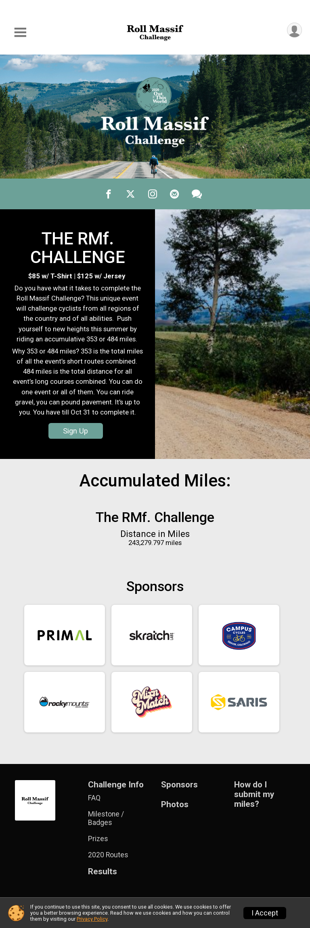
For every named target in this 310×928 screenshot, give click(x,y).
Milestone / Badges (106, 818)
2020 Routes (108, 855)
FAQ (94, 798)
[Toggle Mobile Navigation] (20, 32)
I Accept (264, 913)
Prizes (98, 839)
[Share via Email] (174, 193)
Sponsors (179, 784)
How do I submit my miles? (254, 794)
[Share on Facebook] (109, 193)
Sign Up (75, 431)
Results (102, 871)
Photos (175, 804)
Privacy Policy (92, 919)
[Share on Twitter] (131, 193)
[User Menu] (294, 30)
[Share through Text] (196, 193)
